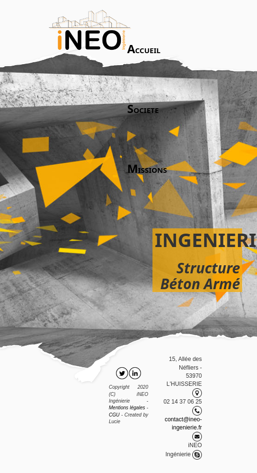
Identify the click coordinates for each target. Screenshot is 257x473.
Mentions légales (127, 407)
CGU (114, 414)
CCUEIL (144, 48)
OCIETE (143, 108)
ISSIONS (147, 168)
